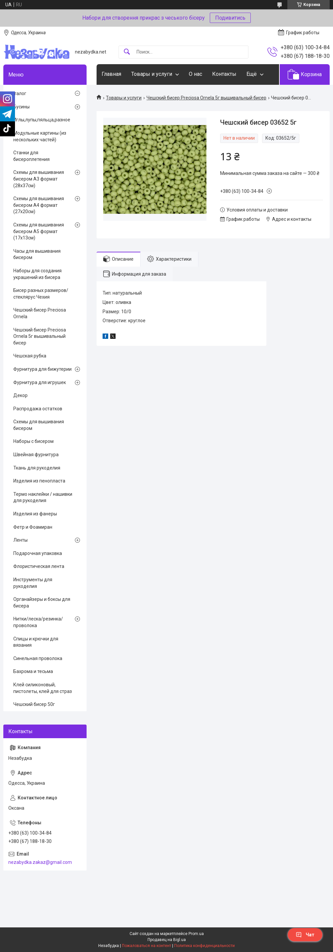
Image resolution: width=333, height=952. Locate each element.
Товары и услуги (151, 74)
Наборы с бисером (33, 441)
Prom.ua (196, 933)
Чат (305, 935)
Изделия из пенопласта (39, 480)
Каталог (17, 93)
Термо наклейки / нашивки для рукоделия (42, 497)
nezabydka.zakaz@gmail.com (40, 862)
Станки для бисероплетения (31, 156)
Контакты (224, 74)
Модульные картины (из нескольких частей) (39, 136)
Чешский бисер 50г (34, 704)
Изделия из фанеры (35, 513)
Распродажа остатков (37, 408)
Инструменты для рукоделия (32, 583)
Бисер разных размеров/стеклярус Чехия (40, 294)
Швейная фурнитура (36, 454)
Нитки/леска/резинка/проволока (38, 622)
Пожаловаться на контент (146, 945)
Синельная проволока (37, 658)
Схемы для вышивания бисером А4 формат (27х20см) (38, 205)
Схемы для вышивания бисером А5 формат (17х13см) (38, 231)
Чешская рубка (29, 355)
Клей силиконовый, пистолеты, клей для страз (42, 688)
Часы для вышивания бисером (37, 254)
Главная (111, 74)
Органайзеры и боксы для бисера (41, 603)
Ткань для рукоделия (36, 468)
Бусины (21, 106)
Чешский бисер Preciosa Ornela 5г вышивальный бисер (206, 97)
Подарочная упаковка (37, 553)
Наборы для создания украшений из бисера (37, 274)
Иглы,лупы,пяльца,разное (41, 119)
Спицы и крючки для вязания (35, 642)
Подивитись (230, 18)
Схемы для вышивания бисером (38, 425)
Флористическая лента (38, 566)
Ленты (20, 540)
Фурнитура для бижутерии (42, 369)
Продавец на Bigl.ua (167, 939)
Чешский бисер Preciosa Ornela (39, 313)
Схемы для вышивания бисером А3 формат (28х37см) (38, 179)
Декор (20, 395)
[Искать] (127, 52)
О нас (195, 74)
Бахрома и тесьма (33, 671)
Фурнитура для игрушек (39, 382)
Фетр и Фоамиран (32, 527)
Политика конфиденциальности (204, 945)
